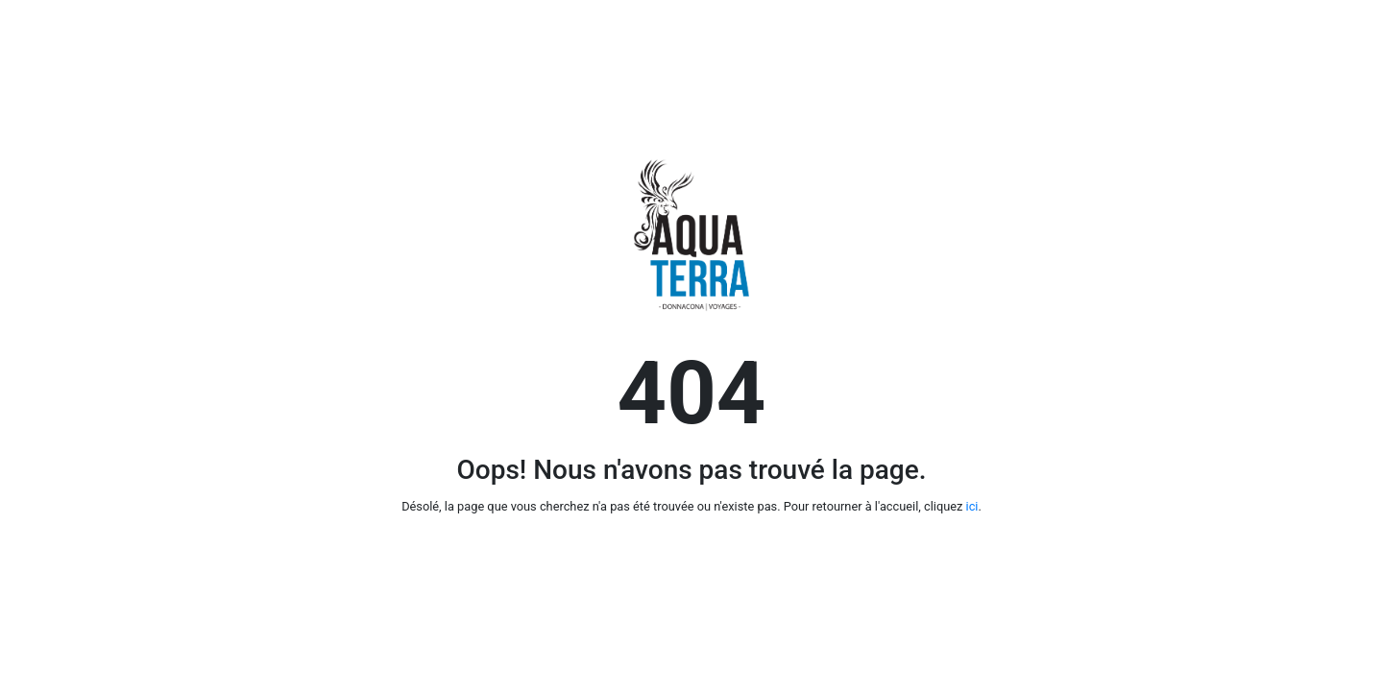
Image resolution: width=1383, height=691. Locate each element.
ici (972, 506)
